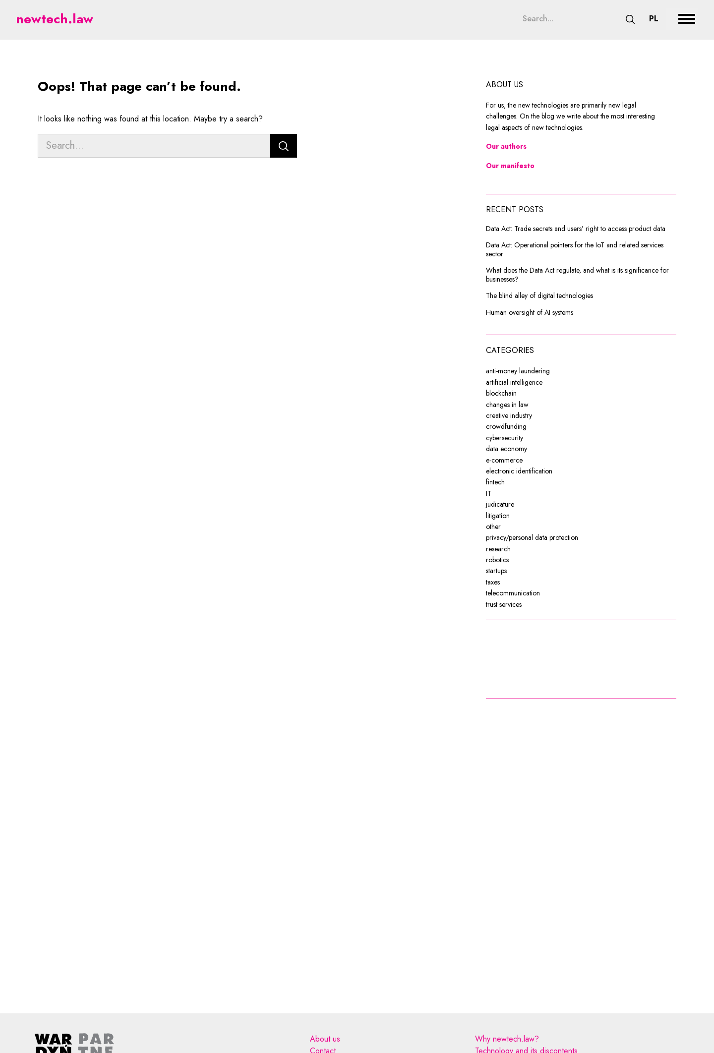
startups (496, 571)
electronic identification (519, 471)
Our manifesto (510, 166)
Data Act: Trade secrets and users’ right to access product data (575, 229)
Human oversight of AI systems (529, 312)
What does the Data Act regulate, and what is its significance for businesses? (577, 275)
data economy (506, 449)
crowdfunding (506, 426)
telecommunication (513, 593)
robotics (497, 560)
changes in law (507, 405)
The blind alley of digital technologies (539, 296)
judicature (500, 504)
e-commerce (504, 460)
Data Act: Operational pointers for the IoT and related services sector (574, 249)
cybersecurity (504, 438)
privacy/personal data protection (532, 537)
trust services (504, 604)
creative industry (509, 415)
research (498, 549)
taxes (493, 582)
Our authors (506, 146)
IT (488, 493)
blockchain (501, 393)
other (493, 526)
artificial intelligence (514, 382)
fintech (495, 482)
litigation (498, 516)
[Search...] (571, 19)
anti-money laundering (518, 371)
